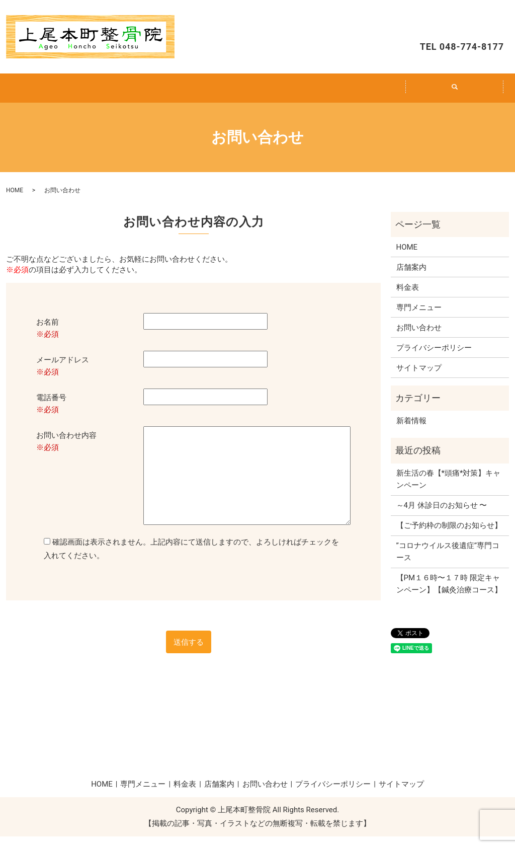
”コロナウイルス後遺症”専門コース (448, 562)
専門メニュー (159, 93)
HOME (60, 93)
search (460, 99)
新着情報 (411, 431)
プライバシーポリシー (434, 358)
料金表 (257, 93)
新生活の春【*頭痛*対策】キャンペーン (448, 489)
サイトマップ (419, 378)
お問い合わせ (459, 23)
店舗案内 (356, 93)
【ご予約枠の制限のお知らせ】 (449, 536)
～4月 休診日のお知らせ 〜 (441, 515)
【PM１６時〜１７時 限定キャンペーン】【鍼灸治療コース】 (449, 594)
